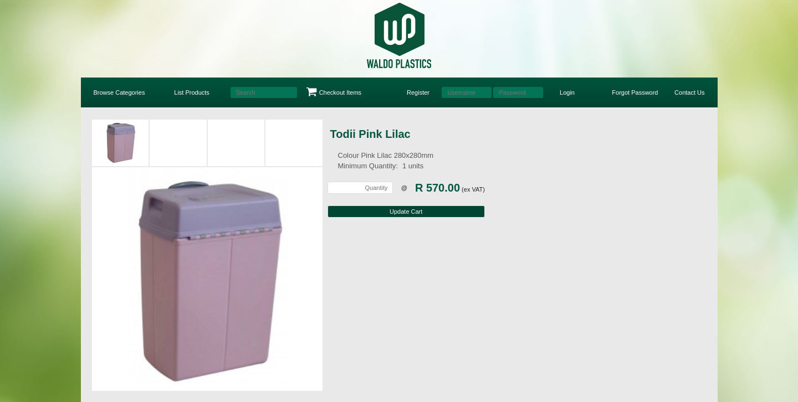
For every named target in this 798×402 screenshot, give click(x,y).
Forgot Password (635, 92)
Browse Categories (119, 92)
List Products (191, 92)
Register (418, 92)
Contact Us (689, 92)
